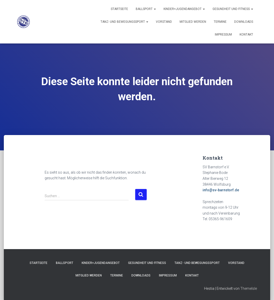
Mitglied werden (193, 22)
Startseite (119, 9)
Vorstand (164, 22)
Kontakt (246, 34)
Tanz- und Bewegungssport (124, 22)
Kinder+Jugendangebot (184, 9)
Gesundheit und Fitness (233, 9)
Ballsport (146, 9)
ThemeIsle (248, 288)
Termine (220, 22)
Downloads (243, 22)
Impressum (223, 34)
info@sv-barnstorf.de (221, 190)
